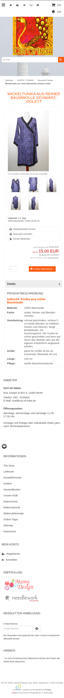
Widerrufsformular (13, 513)
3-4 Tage (22, 218)
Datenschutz (10, 501)
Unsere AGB (10, 495)
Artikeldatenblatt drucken (24, 229)
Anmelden (9, 559)
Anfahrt (7, 483)
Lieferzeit (8, 471)
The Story (9, 465)
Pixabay (48, 690)
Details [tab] (33, 283)
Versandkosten (53, 258)
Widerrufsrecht (11, 507)
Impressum (9, 531)
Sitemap (8, 525)
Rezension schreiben (22, 234)
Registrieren (11, 553)
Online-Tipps (10, 519)
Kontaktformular (12, 477)
